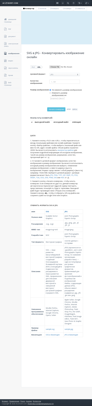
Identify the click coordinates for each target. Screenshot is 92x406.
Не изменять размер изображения (67, 90)
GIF (64, 175)
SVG (55, 177)
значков (42, 8)
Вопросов (37, 401)
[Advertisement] (56, 27)
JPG (51, 175)
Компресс (54, 8)
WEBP (32, 177)
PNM (51, 177)
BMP (68, 175)
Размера (67, 8)
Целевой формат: (38, 74)
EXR (46, 177)
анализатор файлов (65, 150)
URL (39, 67)
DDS (42, 177)
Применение (14, 401)
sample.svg (50, 329)
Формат (5, 401)
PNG (56, 175)
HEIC (62, 177)
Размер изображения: (39, 90)
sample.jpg (69, 329)
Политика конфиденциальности (41, 404)
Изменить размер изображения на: (59, 94)
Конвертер (28, 8)
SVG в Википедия (53, 335)
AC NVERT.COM (10, 3)
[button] (57, 3)
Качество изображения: (36, 82)
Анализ (29, 401)
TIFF (60, 175)
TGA (37, 177)
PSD (76, 175)
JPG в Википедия (71, 335)
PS (72, 175)
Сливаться (80, 8)
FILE (33, 67)
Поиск (22, 401)
